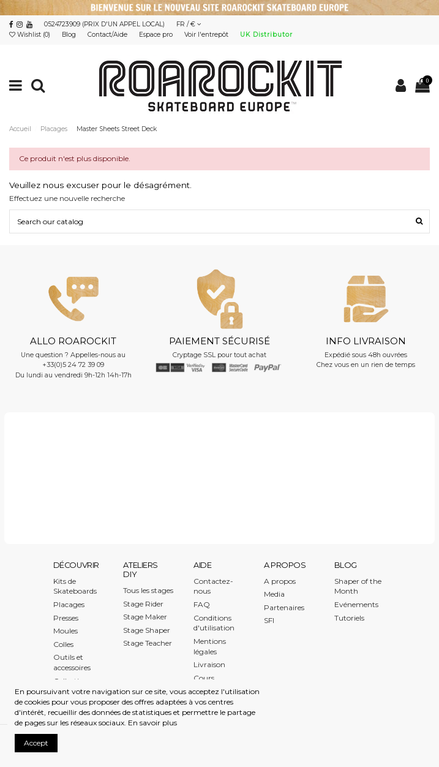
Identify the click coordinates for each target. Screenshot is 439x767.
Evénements (356, 604)
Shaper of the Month (357, 586)
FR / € (188, 24)
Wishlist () (30, 35)
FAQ (201, 604)
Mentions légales (209, 646)
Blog (70, 35)
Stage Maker (145, 616)
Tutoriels (349, 617)
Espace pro (156, 35)
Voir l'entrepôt (207, 35)
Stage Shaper (146, 630)
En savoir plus (152, 722)
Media (274, 594)
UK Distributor (266, 35)
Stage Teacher (147, 643)
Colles (63, 644)
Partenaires (284, 607)
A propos (280, 581)
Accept (36, 742)
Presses (65, 617)
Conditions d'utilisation (214, 623)
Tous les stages (148, 590)
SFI (269, 620)
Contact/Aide (108, 35)
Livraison (209, 664)
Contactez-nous (213, 586)
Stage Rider (143, 603)
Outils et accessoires (72, 662)
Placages (68, 604)
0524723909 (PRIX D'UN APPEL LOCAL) (104, 24)
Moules (65, 630)
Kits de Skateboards (75, 586)
